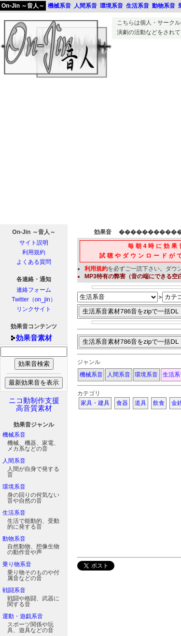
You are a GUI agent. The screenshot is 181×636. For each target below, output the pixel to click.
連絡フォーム (33, 289)
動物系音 (14, 538)
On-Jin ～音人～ (22, 5)
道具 (140, 403)
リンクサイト (33, 309)
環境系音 (14, 486)
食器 (122, 403)
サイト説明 (33, 242)
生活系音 (14, 512)
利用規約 (33, 252)
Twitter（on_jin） (34, 299)
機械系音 (14, 434)
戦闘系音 (14, 590)
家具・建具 (95, 403)
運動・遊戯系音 (22, 616)
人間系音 (14, 460)
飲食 (159, 403)
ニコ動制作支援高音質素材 (34, 404)
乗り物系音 (16, 564)
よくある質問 (33, 262)
